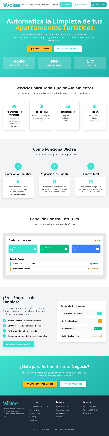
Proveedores (45, 5)
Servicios (24, 5)
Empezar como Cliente (40, 383)
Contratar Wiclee (40, 48)
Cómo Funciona (34, 5)
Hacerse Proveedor (67, 48)
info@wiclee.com (93, 406)
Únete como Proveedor (18, 344)
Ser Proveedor (73, 383)
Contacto (55, 5)
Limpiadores (98, 5)
